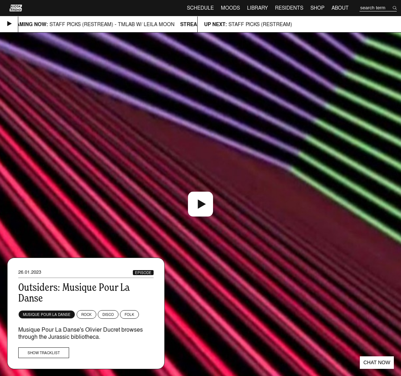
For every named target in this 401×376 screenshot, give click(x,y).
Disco (108, 314)
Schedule (200, 7)
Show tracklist (44, 352)
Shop (317, 7)
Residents (289, 7)
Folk (129, 314)
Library (257, 7)
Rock (86, 314)
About (340, 7)
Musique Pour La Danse (47, 314)
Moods (230, 7)
